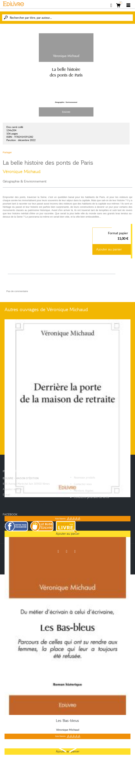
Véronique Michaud (21, 171)
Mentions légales (83, 490)
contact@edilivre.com (24, 494)
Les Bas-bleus (67, 721)
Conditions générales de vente (91, 497)
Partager (7, 152)
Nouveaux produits (84, 477)
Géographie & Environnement (24, 181)
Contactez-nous (83, 484)
